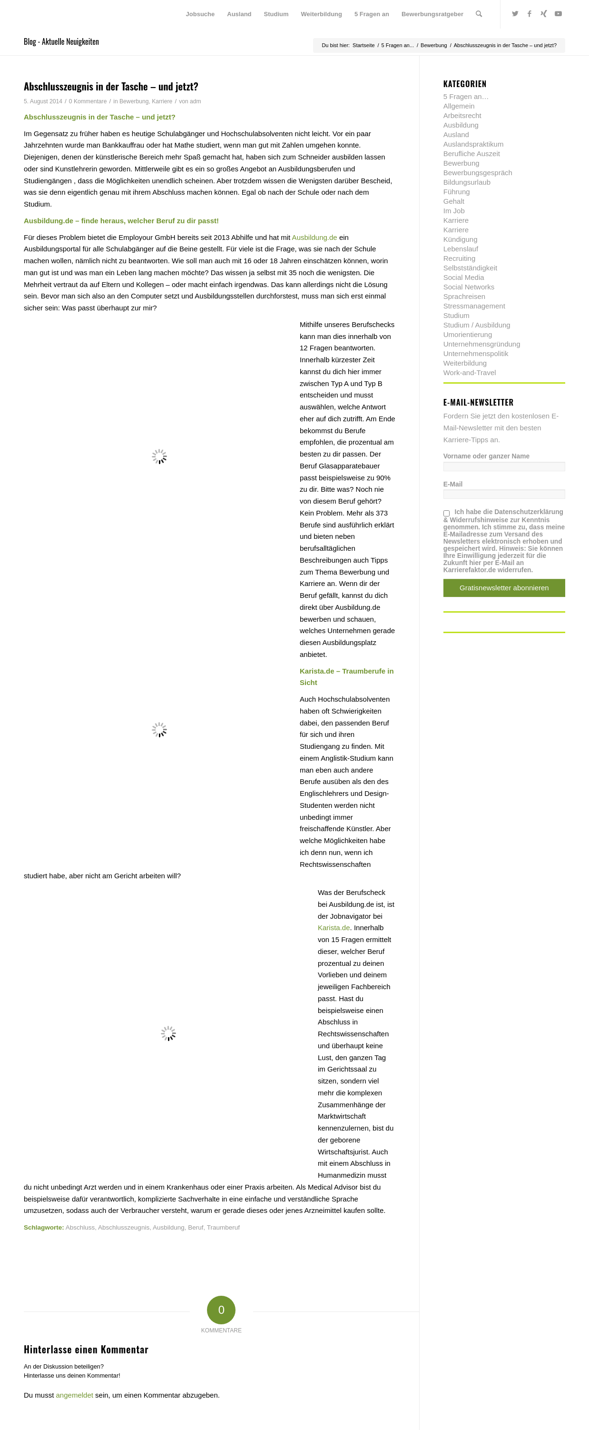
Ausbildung (169, 1227)
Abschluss (80, 1227)
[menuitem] (200, 14)
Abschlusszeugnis (123, 1227)
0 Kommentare (88, 101)
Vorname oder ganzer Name (486, 456)
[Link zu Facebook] (529, 14)
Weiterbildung (465, 363)
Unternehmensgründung (481, 344)
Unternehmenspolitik (476, 353)
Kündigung (460, 239)
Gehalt (453, 201)
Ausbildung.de (314, 237)
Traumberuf (223, 1227)
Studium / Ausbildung (476, 325)
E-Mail (453, 484)
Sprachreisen (464, 296)
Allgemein (459, 106)
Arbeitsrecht (462, 115)
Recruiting (459, 258)
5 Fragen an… (466, 96)
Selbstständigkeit (470, 268)
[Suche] (479, 14)
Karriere (162, 101)
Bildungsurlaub (467, 182)
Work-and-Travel (469, 372)
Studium (456, 315)
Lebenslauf (460, 249)
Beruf (195, 1227)
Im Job (454, 211)
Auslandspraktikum (473, 144)
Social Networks (469, 287)
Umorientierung (467, 334)
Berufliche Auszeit (471, 153)
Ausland (456, 134)
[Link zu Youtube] (558, 14)
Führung (456, 192)
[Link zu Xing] (544, 14)
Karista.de (334, 928)
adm (195, 101)
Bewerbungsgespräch (477, 173)
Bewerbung (133, 101)
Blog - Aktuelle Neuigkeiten (61, 41)
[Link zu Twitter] (515, 14)
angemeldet (74, 1395)
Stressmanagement (474, 306)
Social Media (463, 277)
